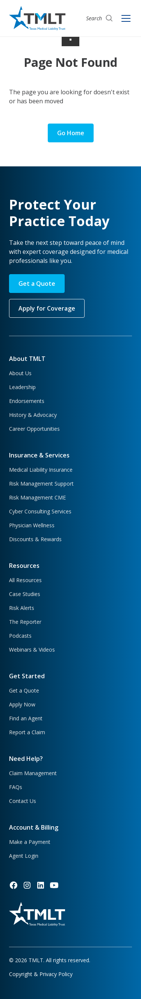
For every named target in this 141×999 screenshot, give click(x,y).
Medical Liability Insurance (41, 469)
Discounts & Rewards (35, 539)
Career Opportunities (34, 428)
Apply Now (22, 704)
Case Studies (24, 594)
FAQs (15, 787)
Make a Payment (29, 841)
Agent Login (23, 855)
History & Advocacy (33, 414)
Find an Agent (25, 718)
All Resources (25, 580)
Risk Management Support (41, 483)
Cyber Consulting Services (40, 511)
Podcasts (20, 635)
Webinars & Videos (32, 649)
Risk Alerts (21, 607)
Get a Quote (36, 283)
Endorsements (26, 400)
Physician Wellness (32, 525)
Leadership (22, 387)
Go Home (70, 133)
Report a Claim (27, 732)
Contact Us (22, 800)
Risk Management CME (37, 497)
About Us (20, 373)
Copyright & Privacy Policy (41, 974)
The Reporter (25, 621)
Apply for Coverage (46, 308)
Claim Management (33, 773)
